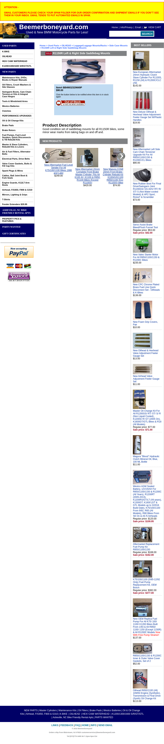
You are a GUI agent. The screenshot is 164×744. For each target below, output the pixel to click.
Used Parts (9, 45)
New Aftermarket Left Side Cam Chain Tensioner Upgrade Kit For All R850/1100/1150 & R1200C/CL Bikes (146, 154)
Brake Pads (8, 125)
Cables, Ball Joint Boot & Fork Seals (14, 176)
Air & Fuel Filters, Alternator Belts (16, 152)
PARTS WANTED (11, 226)
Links (54, 725)
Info (93, 725)
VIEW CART (154, 27)
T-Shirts (6, 199)
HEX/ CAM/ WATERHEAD (14, 61)
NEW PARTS (9, 71)
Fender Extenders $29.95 (14, 204)
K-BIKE (5, 51)
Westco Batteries (10, 106)
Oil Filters (83, 710)
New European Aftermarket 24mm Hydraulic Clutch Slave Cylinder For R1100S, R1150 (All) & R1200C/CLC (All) (147, 77)
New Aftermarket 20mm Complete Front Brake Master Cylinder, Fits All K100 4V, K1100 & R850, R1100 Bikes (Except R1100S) (87, 176)
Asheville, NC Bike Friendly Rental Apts (16, 211)
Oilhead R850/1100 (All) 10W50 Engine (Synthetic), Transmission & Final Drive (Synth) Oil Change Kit (147, 694)
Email (138, 27)
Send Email (105, 725)
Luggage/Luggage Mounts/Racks (90, 45)
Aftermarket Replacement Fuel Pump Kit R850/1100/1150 (146, 547)
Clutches (6, 111)
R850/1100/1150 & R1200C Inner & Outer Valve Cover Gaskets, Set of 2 (147, 658)
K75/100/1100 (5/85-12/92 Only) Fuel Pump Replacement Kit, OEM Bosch (146, 583)
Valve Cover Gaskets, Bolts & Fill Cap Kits (17, 164)
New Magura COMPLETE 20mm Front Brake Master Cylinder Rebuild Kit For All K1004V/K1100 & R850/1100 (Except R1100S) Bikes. (116, 176)
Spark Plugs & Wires (12, 171)
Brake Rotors (8, 130)
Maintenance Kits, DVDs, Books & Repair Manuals (14, 78)
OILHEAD (7, 56)
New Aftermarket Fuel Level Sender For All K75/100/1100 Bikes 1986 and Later (58, 169)
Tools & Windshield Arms (15, 101)
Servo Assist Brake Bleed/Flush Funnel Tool (145, 226)
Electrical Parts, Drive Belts (16, 159)
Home (115, 27)
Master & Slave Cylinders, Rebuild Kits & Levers (15, 145)
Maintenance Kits (67, 710)
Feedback (66, 725)
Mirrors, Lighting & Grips (14, 194)
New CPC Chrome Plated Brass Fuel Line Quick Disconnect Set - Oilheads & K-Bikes (146, 288)
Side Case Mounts (118, 45)
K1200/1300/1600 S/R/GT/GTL (17, 66)
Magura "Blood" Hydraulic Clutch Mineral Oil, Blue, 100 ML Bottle (146, 459)
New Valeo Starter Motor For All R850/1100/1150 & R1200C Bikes (146, 257)
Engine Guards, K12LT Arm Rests (16, 184)
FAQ (77, 725)
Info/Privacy (126, 27)
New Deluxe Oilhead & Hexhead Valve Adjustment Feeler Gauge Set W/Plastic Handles (147, 116)
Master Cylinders (48, 710)
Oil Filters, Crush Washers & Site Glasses (16, 86)
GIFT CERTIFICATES (14, 233)
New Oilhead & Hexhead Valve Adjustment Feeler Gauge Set (145, 353)
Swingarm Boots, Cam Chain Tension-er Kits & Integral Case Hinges (16, 94)
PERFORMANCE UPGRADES (17, 116)
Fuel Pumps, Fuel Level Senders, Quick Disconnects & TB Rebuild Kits (16, 137)
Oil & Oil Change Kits (13, 120)
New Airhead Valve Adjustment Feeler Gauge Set (146, 379)
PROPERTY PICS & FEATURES (11, 220)
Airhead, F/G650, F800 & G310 (17, 190)
